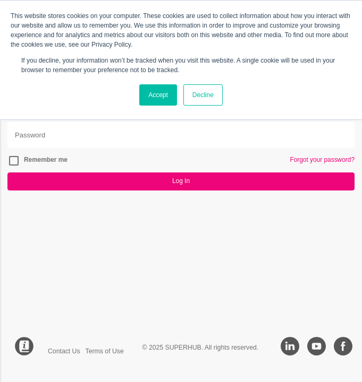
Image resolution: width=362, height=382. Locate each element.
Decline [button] (203, 95)
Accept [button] (158, 95)
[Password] (181, 134)
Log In (181, 181)
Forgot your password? (322, 159)
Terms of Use (105, 351)
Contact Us (64, 351)
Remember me (46, 159)
